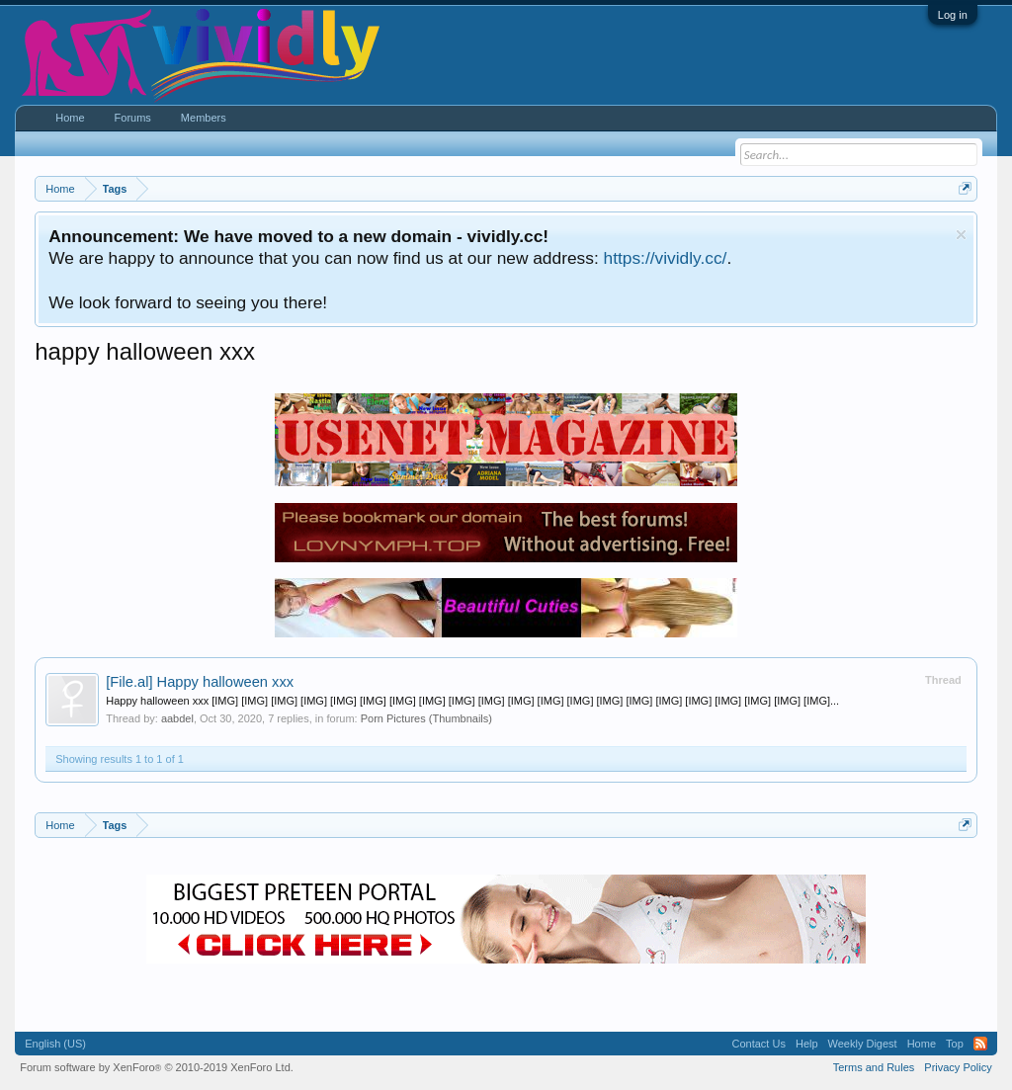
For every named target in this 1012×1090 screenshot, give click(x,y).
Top (955, 1043)
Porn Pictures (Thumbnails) (426, 718)
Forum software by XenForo (157, 1067)
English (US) (55, 1043)
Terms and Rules (874, 1067)
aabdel (177, 718)
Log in (953, 15)
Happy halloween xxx (200, 682)
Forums (133, 118)
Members (203, 118)
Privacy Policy (957, 1067)
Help (807, 1043)
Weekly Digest (862, 1043)
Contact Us (759, 1043)
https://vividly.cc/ (665, 258)
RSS (980, 1043)
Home (69, 118)
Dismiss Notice (961, 234)
